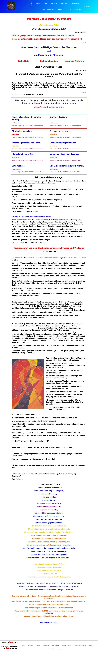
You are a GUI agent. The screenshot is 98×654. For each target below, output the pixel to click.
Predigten (37, 3)
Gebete (45, 3)
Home (30, 3)
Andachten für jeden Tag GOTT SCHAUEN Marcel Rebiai (64, 148)
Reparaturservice (75, 3)
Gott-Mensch (54, 3)
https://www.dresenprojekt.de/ (49, 107)
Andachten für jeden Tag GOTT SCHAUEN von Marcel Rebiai (27, 125)
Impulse (60, 9)
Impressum (77, 10)
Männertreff (64, 3)
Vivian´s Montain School (48, 9)
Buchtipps (68, 9)
